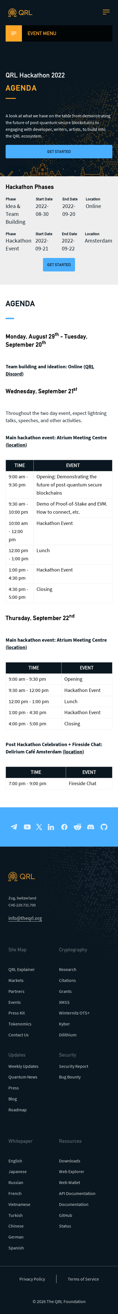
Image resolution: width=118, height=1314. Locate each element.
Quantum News (22, 1077)
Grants (65, 991)
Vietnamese (19, 1204)
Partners (16, 991)
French (15, 1193)
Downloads (69, 1161)
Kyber (64, 1024)
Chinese (16, 1226)
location (16, 445)
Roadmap (17, 1109)
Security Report (73, 1066)
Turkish (15, 1215)
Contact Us (18, 1035)
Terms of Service (83, 1279)
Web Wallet (69, 1182)
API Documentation (77, 1193)
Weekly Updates (23, 1066)
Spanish (16, 1248)
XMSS (64, 1002)
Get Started (59, 151)
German (16, 1237)
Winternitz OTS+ (74, 1013)
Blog (12, 1099)
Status (65, 1226)
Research (67, 969)
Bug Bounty (70, 1077)
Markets (16, 980)
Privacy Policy (32, 1279)
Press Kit (16, 1013)
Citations (67, 980)
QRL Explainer (21, 969)
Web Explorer (71, 1171)
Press (13, 1088)
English (15, 1161)
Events (14, 1002)
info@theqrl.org (25, 918)
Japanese (17, 1171)
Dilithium (67, 1035)
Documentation (73, 1204)
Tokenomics (19, 1024)
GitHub (65, 1215)
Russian (15, 1182)
